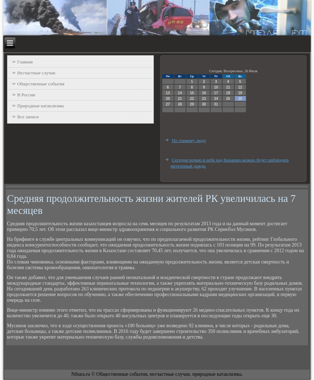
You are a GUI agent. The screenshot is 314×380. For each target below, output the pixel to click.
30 (204, 104)
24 (216, 99)
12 (240, 87)
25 (228, 99)
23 (204, 99)
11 (228, 87)
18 (228, 93)
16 (204, 93)
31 (216, 104)
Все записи (28, 116)
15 (192, 93)
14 (180, 93)
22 (192, 99)
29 (192, 104)
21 (180, 99)
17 (216, 93)
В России (26, 94)
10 (216, 87)
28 (180, 104)
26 (240, 99)
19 (240, 93)
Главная (25, 61)
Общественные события (40, 83)
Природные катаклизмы (40, 105)
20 (168, 99)
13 (168, 93)
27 (168, 104)
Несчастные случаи (36, 72)
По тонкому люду (189, 140)
